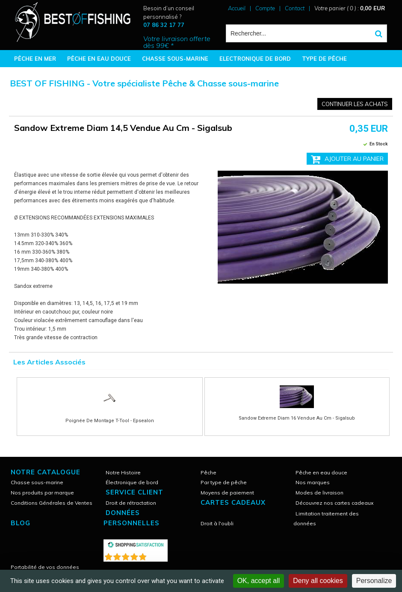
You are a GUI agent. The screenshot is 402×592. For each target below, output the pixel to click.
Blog (20, 523)
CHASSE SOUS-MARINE (175, 58)
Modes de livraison (319, 492)
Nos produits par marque (42, 492)
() (158, 555)
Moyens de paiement (227, 492)
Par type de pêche (224, 482)
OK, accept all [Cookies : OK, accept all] (258, 580)
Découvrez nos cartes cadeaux (334, 503)
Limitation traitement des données (326, 518)
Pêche (208, 472)
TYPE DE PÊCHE (324, 58)
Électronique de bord (132, 482)
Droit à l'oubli (217, 523)
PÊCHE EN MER (35, 58)
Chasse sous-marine (37, 482)
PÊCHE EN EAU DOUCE (99, 58)
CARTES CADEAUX (233, 502)
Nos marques (313, 482)
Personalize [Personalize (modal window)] (374, 580)
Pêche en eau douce (321, 472)
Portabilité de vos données (45, 567)
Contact (294, 8)
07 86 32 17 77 (163, 24)
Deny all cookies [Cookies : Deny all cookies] (318, 580)
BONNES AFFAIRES (40, 75)
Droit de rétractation (131, 503)
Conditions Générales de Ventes (51, 503)
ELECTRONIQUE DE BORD (255, 58)
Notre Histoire (123, 472)
